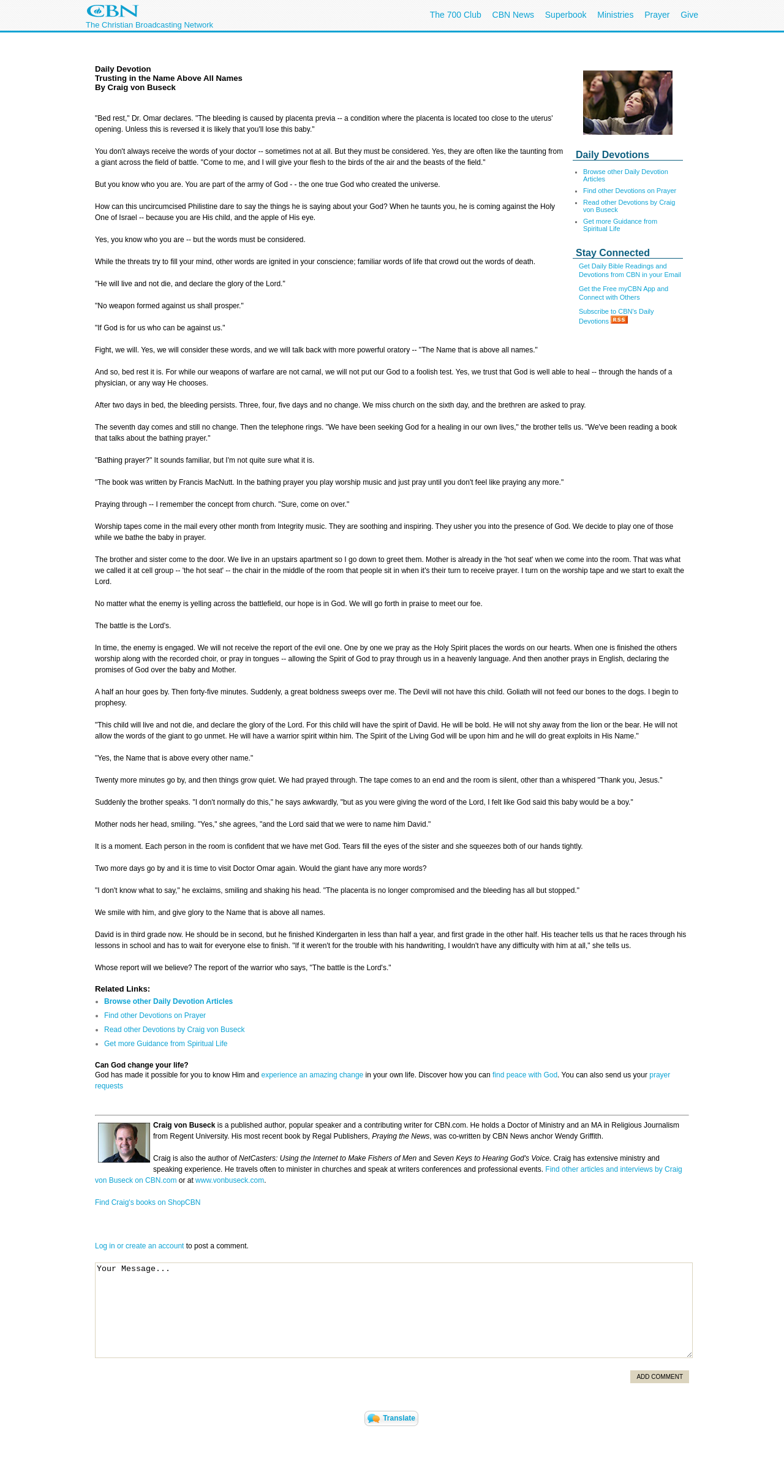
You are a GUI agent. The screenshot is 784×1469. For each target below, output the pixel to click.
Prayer (656, 15)
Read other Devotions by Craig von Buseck (174, 1029)
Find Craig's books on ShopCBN (147, 1202)
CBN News (513, 15)
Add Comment (659, 1376)
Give (689, 15)
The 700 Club (455, 15)
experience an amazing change (312, 1075)
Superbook (566, 15)
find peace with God (524, 1075)
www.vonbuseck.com (229, 1180)
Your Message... (394, 1310)
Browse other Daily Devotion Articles (168, 1001)
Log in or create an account (139, 1246)
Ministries (615, 15)
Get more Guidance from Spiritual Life (620, 225)
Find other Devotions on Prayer (629, 190)
